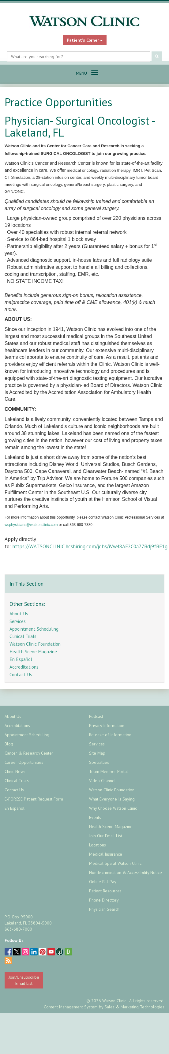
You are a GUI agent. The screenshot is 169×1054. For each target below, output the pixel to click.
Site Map (97, 753)
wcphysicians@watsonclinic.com (31, 525)
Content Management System (71, 1007)
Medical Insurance (105, 854)
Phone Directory (104, 900)
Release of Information (110, 734)
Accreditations (24, 667)
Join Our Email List (105, 835)
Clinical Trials (22, 636)
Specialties (99, 762)
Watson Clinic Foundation (35, 644)
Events (95, 817)
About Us (18, 613)
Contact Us (20, 674)
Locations (97, 845)
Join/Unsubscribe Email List (24, 980)
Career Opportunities (24, 762)
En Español (20, 659)
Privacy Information (106, 725)
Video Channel (102, 780)
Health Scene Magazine (33, 651)
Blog (9, 744)
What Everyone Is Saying (112, 799)
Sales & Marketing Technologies (134, 1007)
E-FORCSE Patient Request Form (34, 799)
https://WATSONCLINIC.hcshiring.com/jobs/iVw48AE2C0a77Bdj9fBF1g (90, 546)
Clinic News (15, 771)
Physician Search (104, 909)
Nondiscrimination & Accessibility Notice (125, 872)
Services (17, 621)
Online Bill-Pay (102, 881)
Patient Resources (105, 891)
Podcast (96, 716)
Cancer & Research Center (29, 753)
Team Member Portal (108, 771)
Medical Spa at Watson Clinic (115, 863)
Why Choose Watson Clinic (113, 808)
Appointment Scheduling (33, 629)
